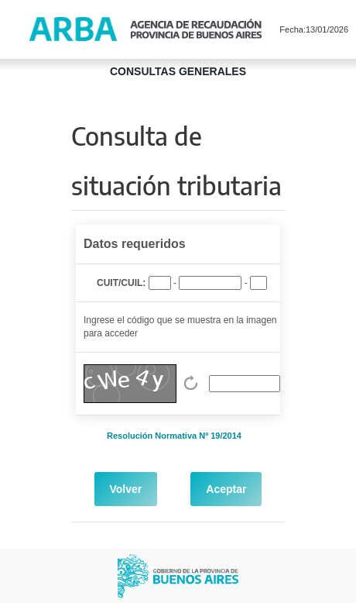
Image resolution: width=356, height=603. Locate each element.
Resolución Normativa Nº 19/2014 (174, 435)
